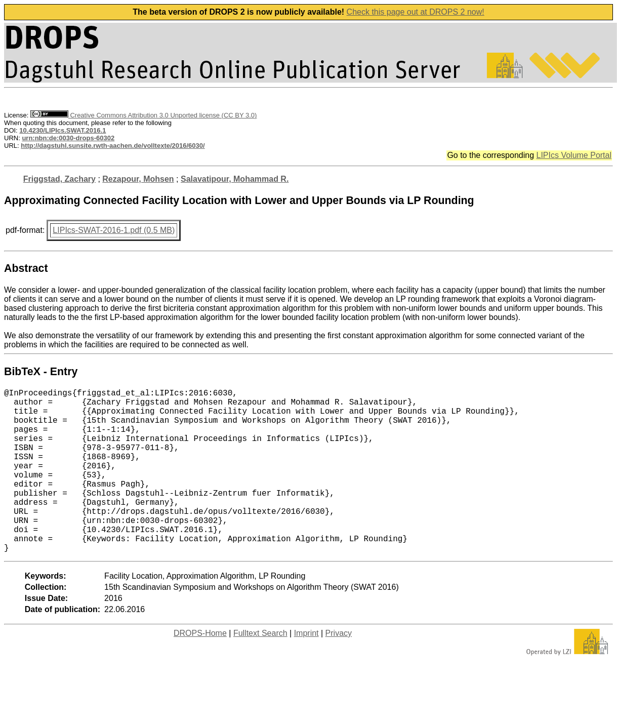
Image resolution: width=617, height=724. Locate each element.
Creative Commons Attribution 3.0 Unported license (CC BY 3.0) (143, 115)
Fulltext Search (260, 669)
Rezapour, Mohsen (138, 179)
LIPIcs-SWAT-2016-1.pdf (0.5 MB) (114, 230)
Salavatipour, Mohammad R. (235, 179)
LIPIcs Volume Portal (573, 155)
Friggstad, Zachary (59, 179)
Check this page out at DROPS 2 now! (415, 12)
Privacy (338, 669)
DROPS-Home (200, 669)
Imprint (306, 669)
